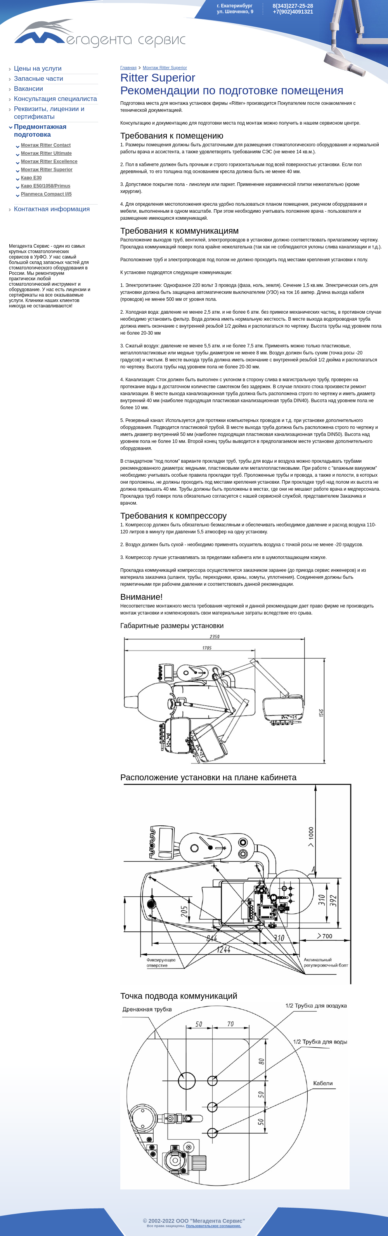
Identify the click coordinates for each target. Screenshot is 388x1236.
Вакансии (28, 88)
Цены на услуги (38, 68)
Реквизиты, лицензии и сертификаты (49, 112)
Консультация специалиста (55, 98)
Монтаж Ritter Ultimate (46, 153)
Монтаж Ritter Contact (46, 145)
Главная (128, 67)
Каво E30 (31, 178)
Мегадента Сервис (64, 34)
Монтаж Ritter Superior (47, 169)
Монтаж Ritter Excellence (49, 161)
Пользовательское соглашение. (213, 1226)
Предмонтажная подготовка (40, 130)
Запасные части (38, 78)
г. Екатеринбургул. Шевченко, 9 (235, 8)
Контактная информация (52, 209)
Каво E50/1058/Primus (45, 186)
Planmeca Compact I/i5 (46, 194)
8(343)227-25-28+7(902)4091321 (293, 9)
